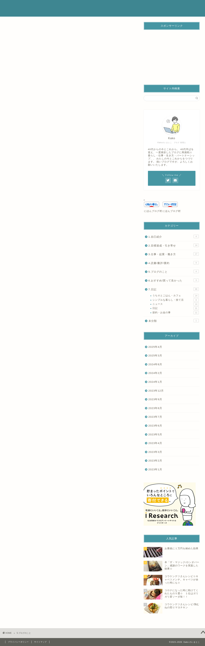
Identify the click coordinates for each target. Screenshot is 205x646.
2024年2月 (155, 372)
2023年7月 (155, 416)
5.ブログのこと (173, 271)
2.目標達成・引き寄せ (173, 245)
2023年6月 (155, 425)
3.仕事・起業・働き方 (173, 254)
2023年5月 (155, 434)
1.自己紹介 (173, 236)
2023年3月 (155, 451)
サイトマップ (40, 642)
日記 (175, 308)
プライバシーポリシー (18, 642)
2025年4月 (155, 346)
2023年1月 (155, 469)
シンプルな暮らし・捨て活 (175, 300)
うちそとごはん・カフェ (175, 295)
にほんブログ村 (153, 211)
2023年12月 (156, 390)
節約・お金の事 (175, 312)
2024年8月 (155, 364)
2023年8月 (155, 408)
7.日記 (173, 289)
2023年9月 (155, 399)
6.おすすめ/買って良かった (173, 280)
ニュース (175, 304)
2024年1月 (155, 381)
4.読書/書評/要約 (173, 262)
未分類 (173, 320)
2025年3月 (155, 355)
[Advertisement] (172, 54)
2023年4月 (155, 443)
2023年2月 (155, 460)
